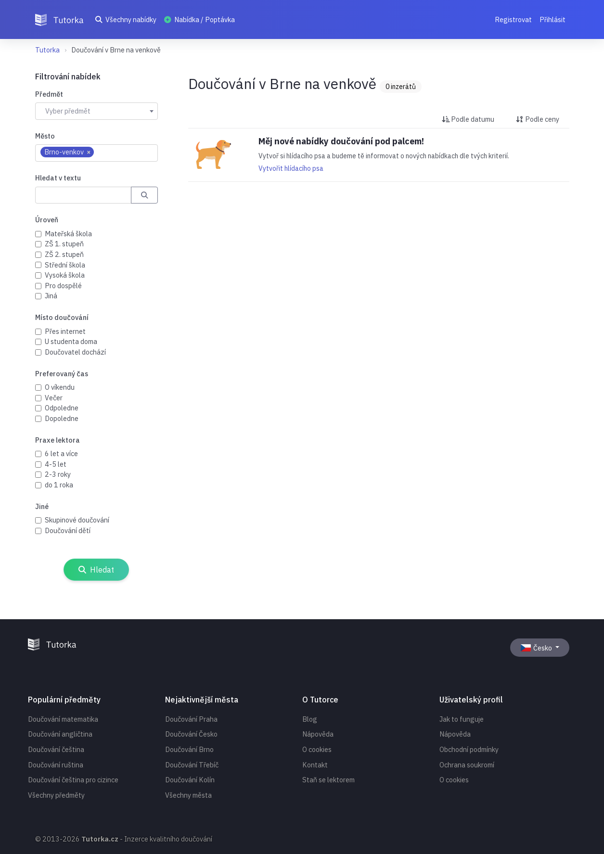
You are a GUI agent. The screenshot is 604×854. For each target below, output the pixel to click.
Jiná (51, 295)
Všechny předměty (56, 795)
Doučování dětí (67, 530)
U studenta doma (71, 341)
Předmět (49, 94)
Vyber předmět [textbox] (67, 110)
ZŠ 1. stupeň (64, 243)
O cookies (317, 749)
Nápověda (318, 734)
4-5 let (55, 464)
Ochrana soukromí (466, 764)
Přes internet (65, 331)
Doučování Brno (189, 749)
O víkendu (60, 387)
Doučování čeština (56, 749)
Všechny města (188, 795)
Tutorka (47, 49)
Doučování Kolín (190, 779)
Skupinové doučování (77, 519)
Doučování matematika (63, 719)
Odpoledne (61, 407)
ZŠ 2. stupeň (64, 254)
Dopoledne (61, 418)
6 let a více (61, 453)
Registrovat (513, 19)
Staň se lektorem (328, 779)
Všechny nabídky (125, 19)
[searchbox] (101, 152)
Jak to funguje (461, 719)
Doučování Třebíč (191, 764)
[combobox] (96, 111)
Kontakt (315, 764)
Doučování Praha (191, 719)
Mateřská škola (68, 233)
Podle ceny (537, 119)
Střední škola (65, 264)
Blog (309, 719)
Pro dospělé (63, 285)
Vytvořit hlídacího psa (290, 168)
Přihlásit (552, 19)
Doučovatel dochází (75, 352)
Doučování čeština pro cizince (73, 779)
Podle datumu (468, 119)
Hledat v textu (58, 177)
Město (45, 135)
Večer (54, 397)
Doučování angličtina (60, 734)
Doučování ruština (55, 764)
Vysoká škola (65, 275)
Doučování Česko (191, 734)
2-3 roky (58, 474)
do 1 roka (59, 484)
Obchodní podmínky (469, 749)
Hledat (96, 569)
